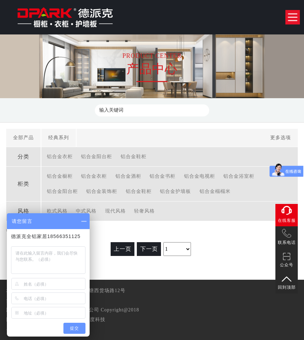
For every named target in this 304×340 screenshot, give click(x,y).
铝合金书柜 (162, 176)
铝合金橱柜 (60, 176)
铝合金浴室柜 (238, 176)
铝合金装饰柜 (101, 191)
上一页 (122, 249)
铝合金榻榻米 (215, 191)
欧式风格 (57, 211)
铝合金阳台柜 (96, 156)
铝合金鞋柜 (133, 156)
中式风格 (86, 211)
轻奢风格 (144, 211)
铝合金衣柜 (60, 156)
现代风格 (115, 211)
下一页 (149, 249)
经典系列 (58, 137)
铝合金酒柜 (128, 176)
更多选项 (280, 137)
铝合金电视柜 (199, 176)
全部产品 (23, 137)
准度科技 (95, 319)
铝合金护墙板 (175, 191)
